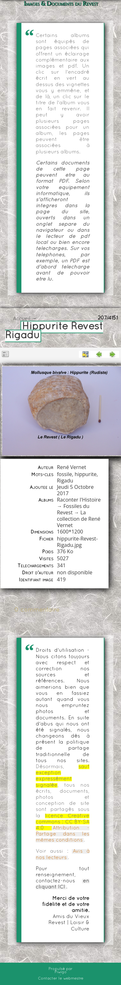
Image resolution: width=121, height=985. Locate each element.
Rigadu (65, 480)
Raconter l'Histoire (79, 499)
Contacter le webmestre (60, 978)
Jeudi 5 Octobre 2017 (75, 490)
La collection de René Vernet (78, 519)
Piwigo (61, 972)
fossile (64, 474)
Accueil (21, 319)
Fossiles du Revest (73, 509)
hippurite (86, 474)
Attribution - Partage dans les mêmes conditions (62, 834)
